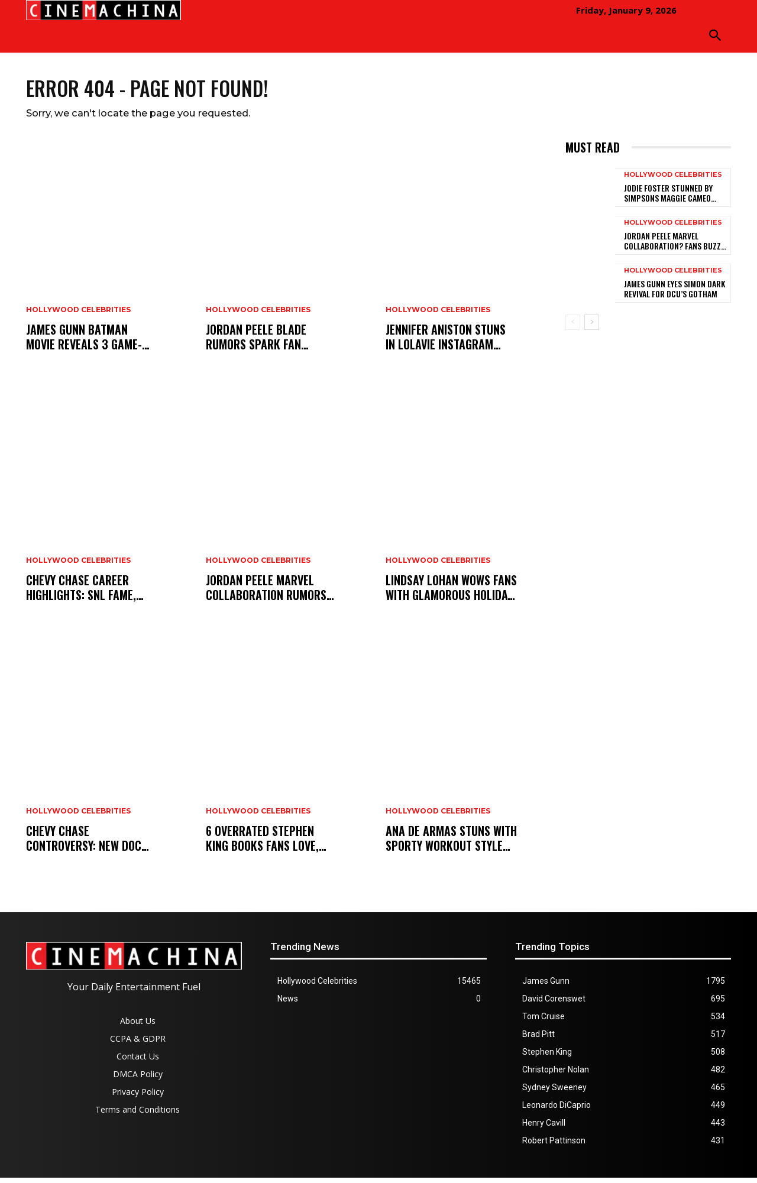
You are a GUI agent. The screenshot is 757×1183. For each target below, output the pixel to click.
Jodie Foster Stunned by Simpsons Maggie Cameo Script (668, 198)
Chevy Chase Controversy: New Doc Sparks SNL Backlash (83, 843)
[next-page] (591, 327)
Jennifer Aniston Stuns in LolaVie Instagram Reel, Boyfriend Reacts (446, 342)
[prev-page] (572, 327)
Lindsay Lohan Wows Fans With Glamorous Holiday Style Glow (451, 593)
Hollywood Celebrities (78, 315)
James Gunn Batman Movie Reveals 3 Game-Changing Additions (84, 342)
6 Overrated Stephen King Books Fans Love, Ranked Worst (262, 843)
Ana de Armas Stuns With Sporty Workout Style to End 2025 (451, 843)
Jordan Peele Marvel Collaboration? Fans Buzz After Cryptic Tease (672, 246)
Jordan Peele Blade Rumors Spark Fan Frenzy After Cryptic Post (261, 342)
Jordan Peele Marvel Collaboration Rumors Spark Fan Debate (266, 593)
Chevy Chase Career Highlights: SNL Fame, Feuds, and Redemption (85, 593)
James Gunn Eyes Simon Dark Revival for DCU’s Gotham (674, 294)
